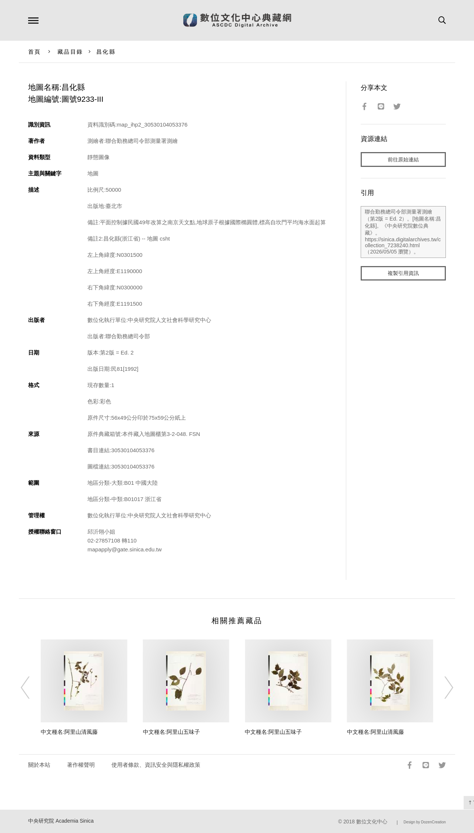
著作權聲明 (81, 765)
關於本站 (39, 765)
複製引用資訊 (403, 274)
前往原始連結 (403, 160)
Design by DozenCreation (425, 822)
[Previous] (31, 687)
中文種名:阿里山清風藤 (69, 732)
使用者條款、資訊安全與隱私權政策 (155, 765)
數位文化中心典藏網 (237, 20)
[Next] (442, 687)
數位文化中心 (371, 821)
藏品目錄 (70, 51)
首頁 (34, 51)
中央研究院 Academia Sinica (61, 821)
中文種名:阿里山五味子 (171, 732)
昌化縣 (106, 51)
